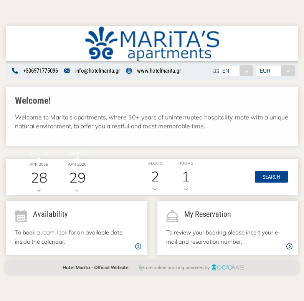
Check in (38, 153)
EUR (265, 70)
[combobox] (236, 71)
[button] (270, 177)
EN (225, 70)
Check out (76, 153)
